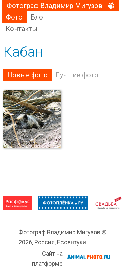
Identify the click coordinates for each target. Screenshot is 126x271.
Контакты (21, 29)
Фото (14, 17)
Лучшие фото (76, 75)
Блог (38, 17)
